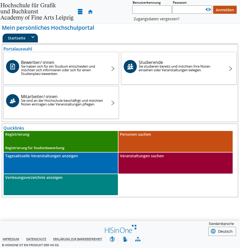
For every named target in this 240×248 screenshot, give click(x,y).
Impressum (11, 238)
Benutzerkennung (147, 2)
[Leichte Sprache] (112, 239)
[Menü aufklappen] (80, 12)
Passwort (180, 2)
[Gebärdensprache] (125, 239)
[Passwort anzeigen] (208, 9)
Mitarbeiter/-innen (62, 100)
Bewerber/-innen (62, 67)
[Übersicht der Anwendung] (137, 239)
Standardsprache (221, 223)
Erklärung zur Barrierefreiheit (77, 238)
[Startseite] (90, 12)
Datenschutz (36, 238)
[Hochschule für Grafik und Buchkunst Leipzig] (37, 11)
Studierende (180, 65)
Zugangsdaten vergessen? (156, 18)
